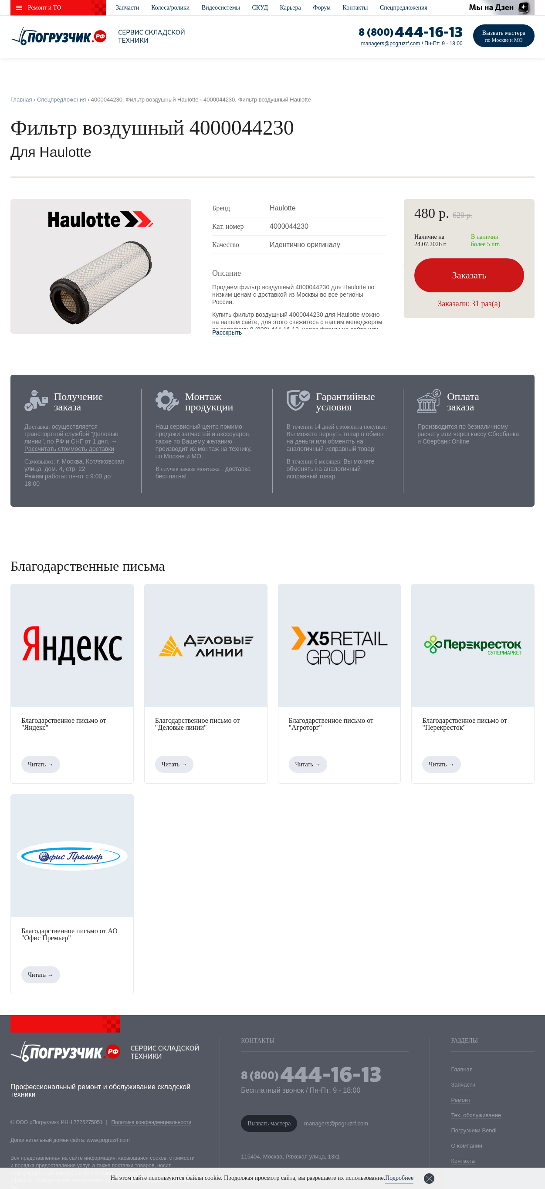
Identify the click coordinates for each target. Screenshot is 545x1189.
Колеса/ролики (170, 7)
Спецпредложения (403, 7)
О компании (466, 1145)
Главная (461, 1069)
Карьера (290, 7)
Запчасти (127, 7)
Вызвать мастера (503, 36)
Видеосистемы (221, 7)
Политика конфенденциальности (152, 1122)
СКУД (260, 7)
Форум (322, 7)
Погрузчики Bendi (473, 1130)
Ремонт (461, 1100)
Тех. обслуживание (476, 1115)
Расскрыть (227, 332)
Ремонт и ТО (44, 7)
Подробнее (399, 1178)
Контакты (355, 7)
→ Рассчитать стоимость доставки (70, 445)
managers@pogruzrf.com (390, 44)
